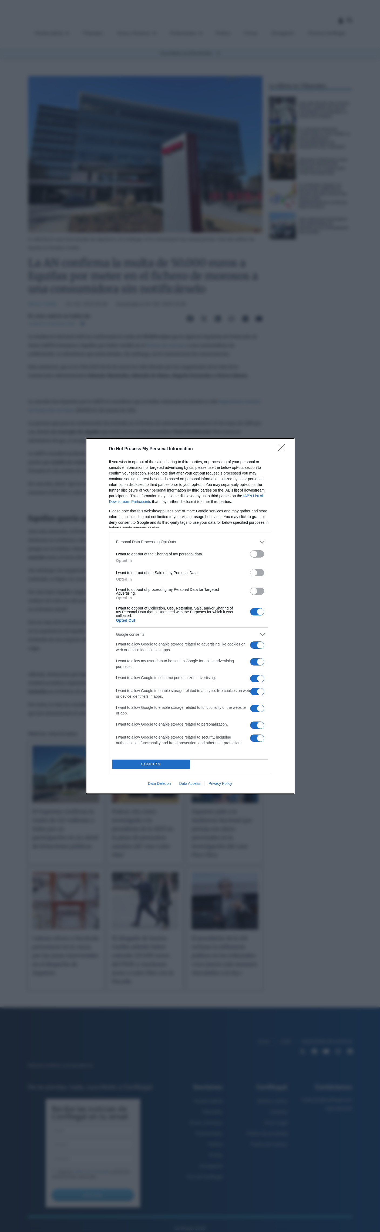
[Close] (283, 449)
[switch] (257, 554)
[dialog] (190, 616)
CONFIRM (151, 764)
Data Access (189, 783)
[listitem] (190, 542)
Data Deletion (159, 783)
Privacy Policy (220, 783)
